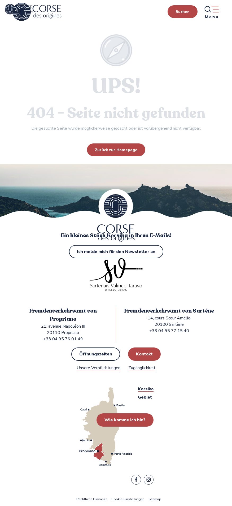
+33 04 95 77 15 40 (169, 331)
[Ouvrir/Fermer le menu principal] (211, 12)
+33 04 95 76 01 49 (63, 339)
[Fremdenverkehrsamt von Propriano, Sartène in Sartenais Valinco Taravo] (19, 9)
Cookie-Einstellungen (128, 499)
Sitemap (154, 499)
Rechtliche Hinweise (91, 499)
